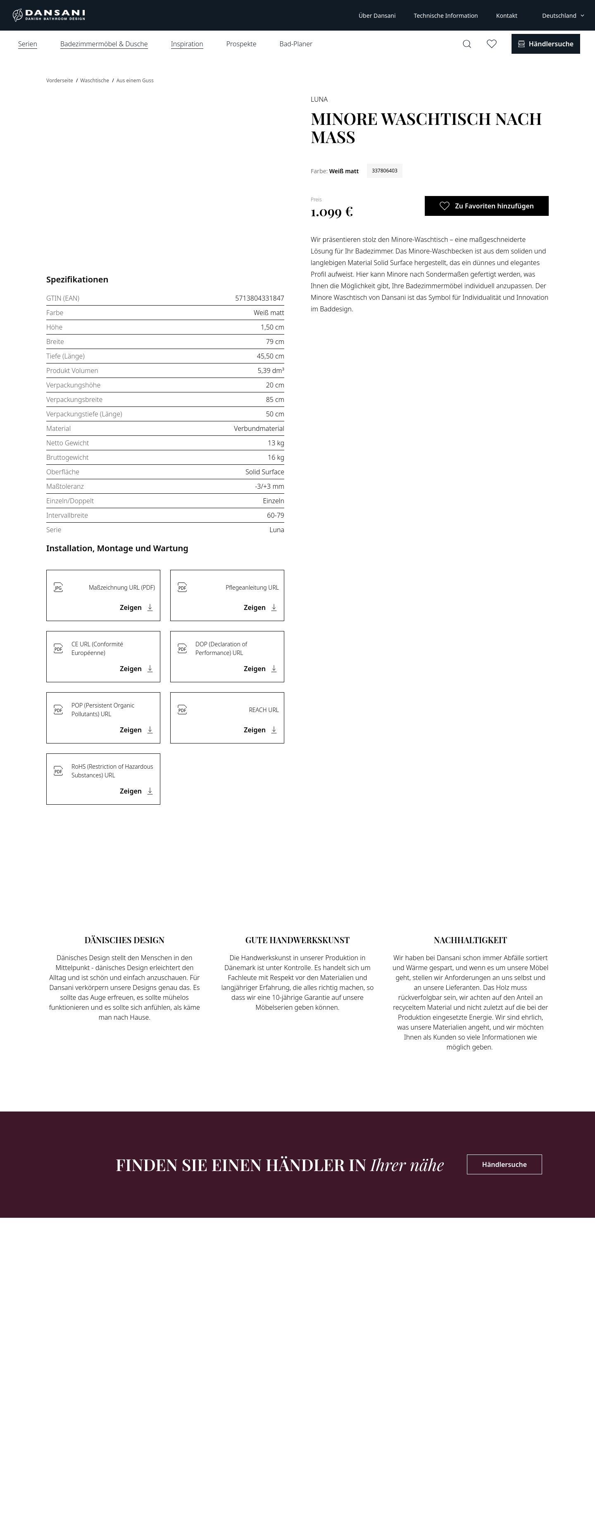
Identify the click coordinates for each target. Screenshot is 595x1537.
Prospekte (241, 43)
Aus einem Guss (135, 80)
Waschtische (95, 80)
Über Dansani (377, 15)
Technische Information (446, 15)
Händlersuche (504, 1164)
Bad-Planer (296, 43)
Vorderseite (60, 80)
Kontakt (506, 15)
